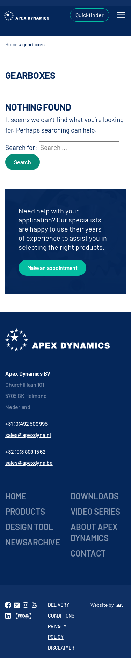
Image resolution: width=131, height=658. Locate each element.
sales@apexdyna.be (29, 462)
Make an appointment (52, 267)
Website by (102, 605)
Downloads (94, 496)
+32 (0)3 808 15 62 (25, 451)
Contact (88, 553)
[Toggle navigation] (121, 15)
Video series (95, 511)
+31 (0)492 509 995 (26, 423)
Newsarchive (32, 542)
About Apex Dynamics (94, 532)
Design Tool (29, 527)
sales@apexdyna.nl (28, 434)
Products (25, 511)
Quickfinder (89, 15)
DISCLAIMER (61, 648)
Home (11, 44)
